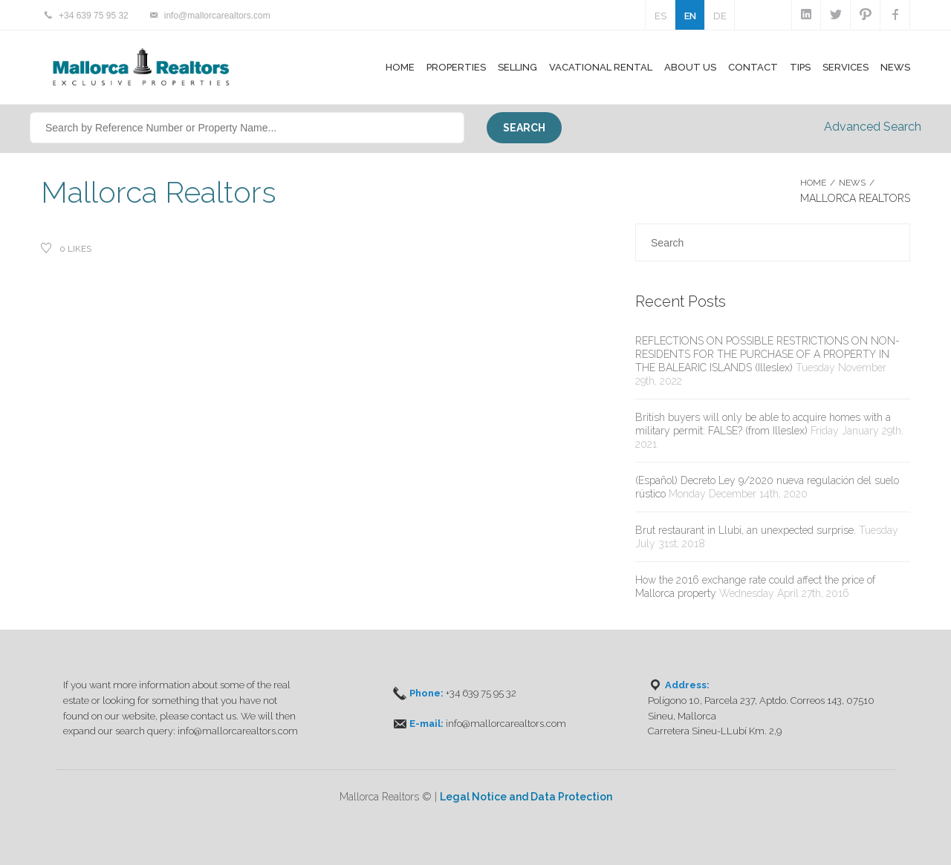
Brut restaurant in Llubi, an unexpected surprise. (745, 530)
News (895, 67)
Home (400, 67)
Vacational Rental (600, 67)
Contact (753, 67)
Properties (456, 67)
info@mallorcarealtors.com (217, 15)
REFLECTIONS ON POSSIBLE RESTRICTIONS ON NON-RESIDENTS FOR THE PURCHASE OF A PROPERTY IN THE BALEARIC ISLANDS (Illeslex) (767, 354)
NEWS (852, 182)
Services (845, 67)
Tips (800, 67)
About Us (690, 67)
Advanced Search (872, 127)
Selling (517, 67)
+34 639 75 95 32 (94, 15)
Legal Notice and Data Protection (526, 797)
